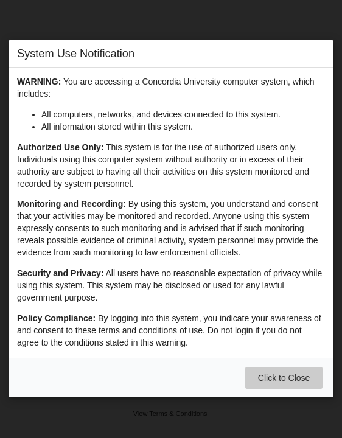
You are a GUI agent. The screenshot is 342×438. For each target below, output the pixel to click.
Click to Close (284, 378)
